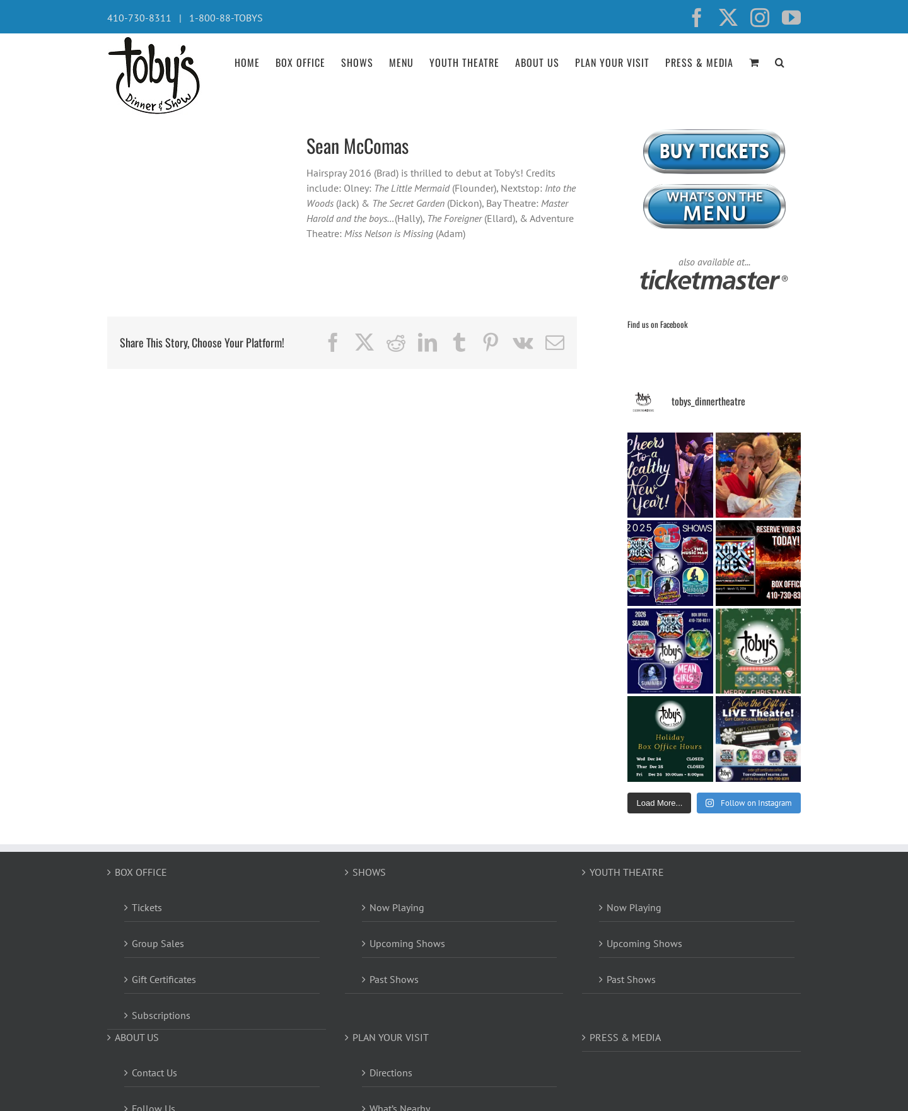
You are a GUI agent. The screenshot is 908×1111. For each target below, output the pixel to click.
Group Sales (158, 943)
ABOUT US (137, 1037)
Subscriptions (161, 1015)
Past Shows (394, 979)
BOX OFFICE (141, 872)
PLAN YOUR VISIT (390, 1037)
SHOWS (369, 872)
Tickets (147, 907)
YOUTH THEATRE (627, 872)
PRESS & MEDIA (625, 1037)
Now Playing (397, 907)
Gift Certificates (164, 979)
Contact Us (154, 1072)
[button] (780, 61)
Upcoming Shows (407, 943)
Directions (391, 1072)
